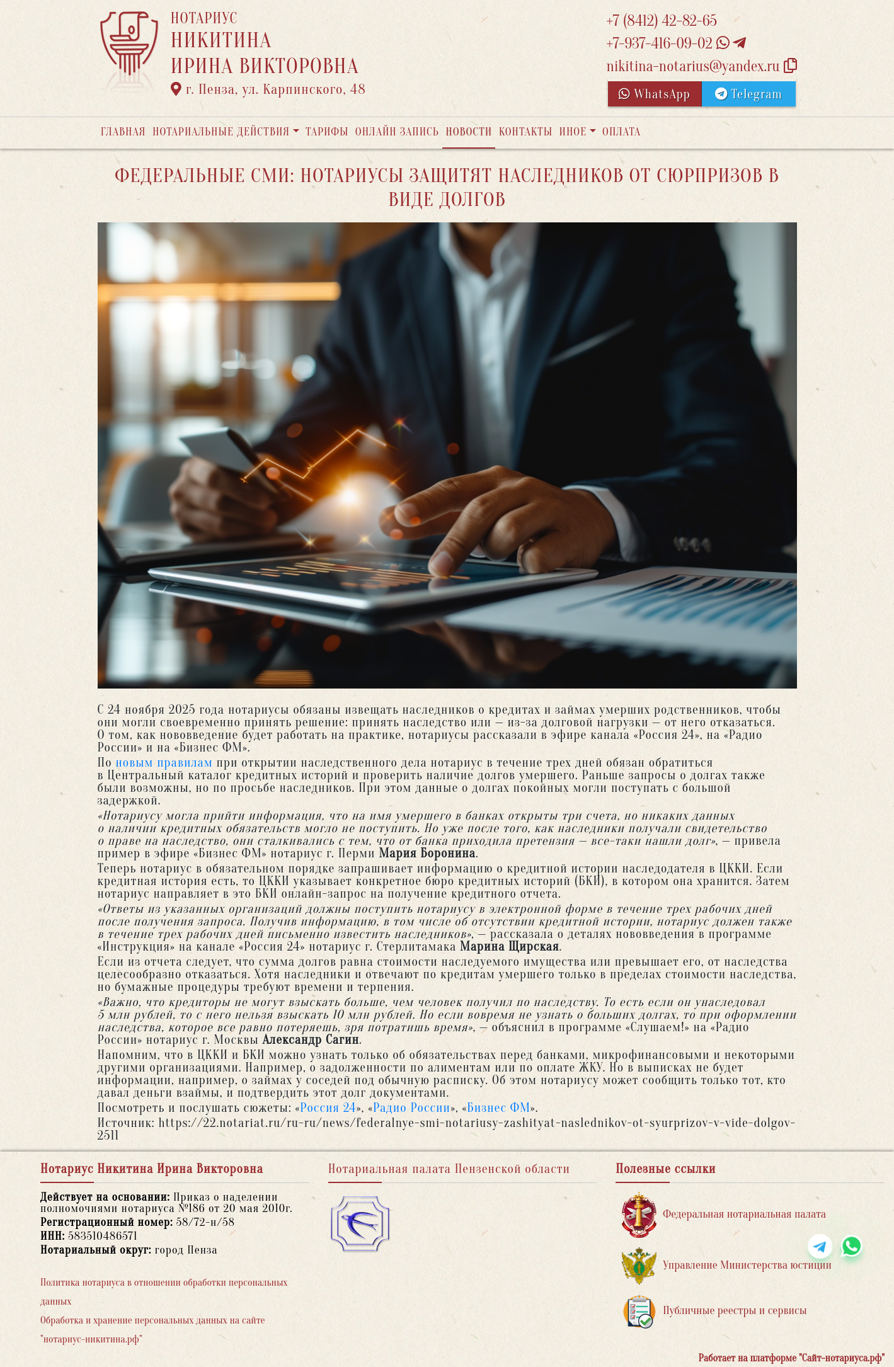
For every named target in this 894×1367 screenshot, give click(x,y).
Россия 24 (328, 1108)
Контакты (526, 132)
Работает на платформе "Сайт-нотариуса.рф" (792, 1358)
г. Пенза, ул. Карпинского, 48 (268, 89)
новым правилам (163, 762)
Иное (573, 132)
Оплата (621, 132)
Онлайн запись (397, 132)
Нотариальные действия (221, 132)
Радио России (411, 1108)
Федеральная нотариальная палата (724, 1215)
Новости (468, 132)
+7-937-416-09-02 (677, 43)
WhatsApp (655, 94)
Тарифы (327, 132)
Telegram (748, 94)
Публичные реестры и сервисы (714, 1311)
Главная (123, 132)
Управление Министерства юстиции (727, 1265)
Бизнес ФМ (498, 1108)
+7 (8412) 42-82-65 (662, 21)
